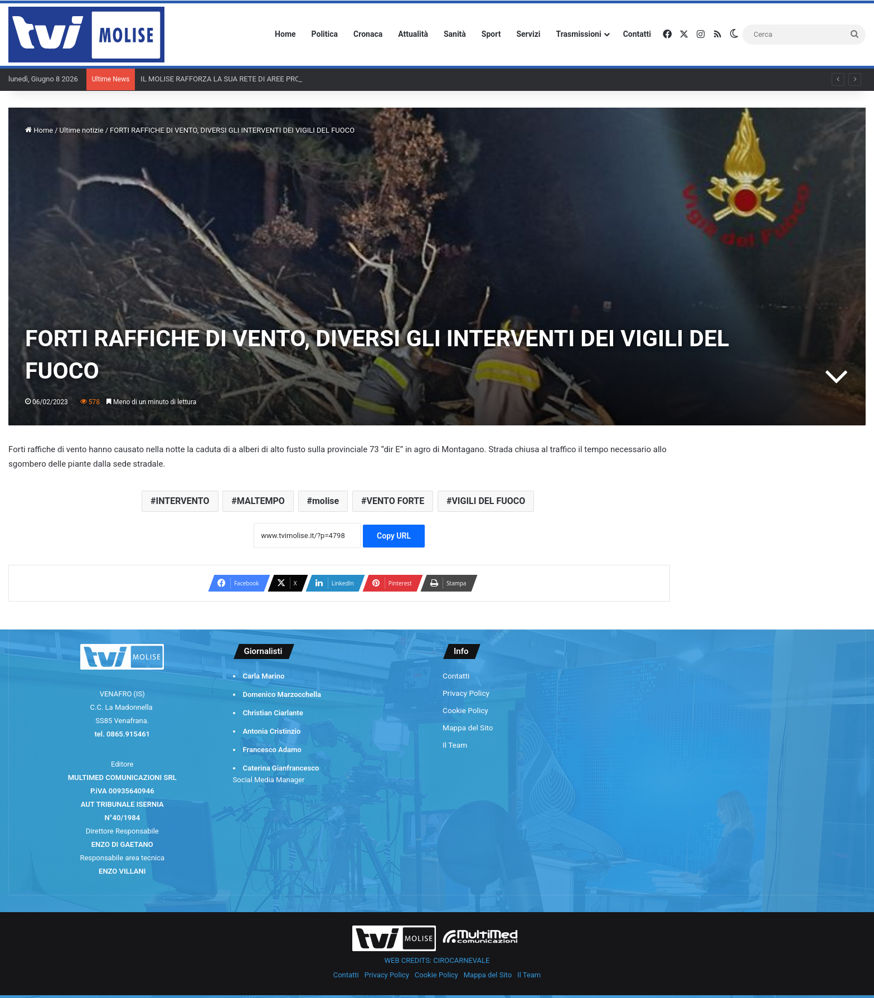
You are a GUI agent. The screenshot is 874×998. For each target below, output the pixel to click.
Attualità (413, 34)
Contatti (637, 34)
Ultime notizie (82, 130)
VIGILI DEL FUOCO (488, 501)
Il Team (455, 744)
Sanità (455, 34)
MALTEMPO (261, 501)
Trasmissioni (578, 34)
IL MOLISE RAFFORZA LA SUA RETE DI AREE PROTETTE (230, 79)
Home (285, 34)
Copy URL (394, 535)
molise (325, 501)
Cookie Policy (465, 710)
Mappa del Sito (468, 727)
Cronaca (367, 34)
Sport (491, 34)
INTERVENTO (183, 501)
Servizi (528, 34)
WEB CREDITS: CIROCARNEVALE (437, 960)
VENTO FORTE (395, 501)
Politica (325, 34)
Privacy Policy (466, 693)
